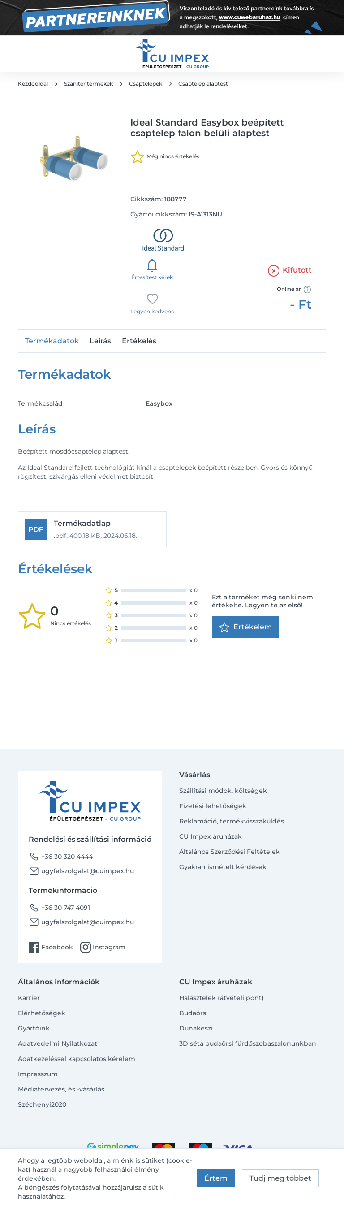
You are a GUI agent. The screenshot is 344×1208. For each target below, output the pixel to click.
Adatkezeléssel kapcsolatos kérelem (76, 1059)
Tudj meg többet (280, 1178)
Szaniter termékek (88, 83)
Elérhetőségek (41, 1013)
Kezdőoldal (33, 83)
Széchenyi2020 (42, 1104)
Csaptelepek (145, 83)
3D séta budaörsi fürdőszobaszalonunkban (247, 1043)
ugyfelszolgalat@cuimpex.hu (81, 871)
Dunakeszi (196, 1028)
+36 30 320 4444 (61, 856)
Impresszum (38, 1074)
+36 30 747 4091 (59, 907)
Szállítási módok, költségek (223, 791)
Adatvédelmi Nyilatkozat (57, 1043)
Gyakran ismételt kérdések (223, 867)
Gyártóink (34, 1028)
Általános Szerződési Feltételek (229, 852)
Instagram (102, 947)
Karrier (29, 998)
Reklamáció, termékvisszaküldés (231, 821)
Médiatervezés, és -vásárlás (61, 1089)
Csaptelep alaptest (203, 83)
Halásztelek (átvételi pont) (221, 998)
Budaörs (192, 1013)
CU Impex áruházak (210, 836)
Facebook (51, 947)
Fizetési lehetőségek (212, 806)
